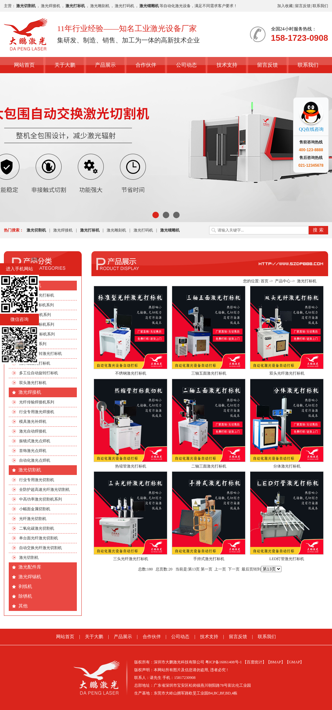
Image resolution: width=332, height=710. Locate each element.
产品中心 (282, 281)
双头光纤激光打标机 (286, 373)
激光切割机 (29, 470)
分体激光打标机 (287, 466)
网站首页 (24, 65)
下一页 (234, 569)
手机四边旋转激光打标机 (40, 353)
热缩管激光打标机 (130, 466)
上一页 (220, 569)
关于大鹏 (64, 65)
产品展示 (105, 65)
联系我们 (320, 6)
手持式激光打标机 (208, 559)
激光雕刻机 (100, 6)
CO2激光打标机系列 (36, 305)
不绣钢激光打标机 (130, 373)
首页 (264, 281)
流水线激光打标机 (34, 363)
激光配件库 (29, 567)
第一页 (206, 569)
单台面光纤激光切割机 (38, 538)
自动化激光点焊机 (34, 460)
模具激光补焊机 (32, 421)
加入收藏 (285, 6)
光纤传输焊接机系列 (36, 402)
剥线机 (25, 586)
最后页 (247, 569)
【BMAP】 (275, 662)
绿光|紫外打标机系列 (37, 334)
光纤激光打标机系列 (36, 324)
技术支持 (227, 65)
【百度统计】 (254, 662)
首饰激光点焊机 (32, 450)
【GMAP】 (294, 662)
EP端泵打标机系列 (35, 314)
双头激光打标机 (32, 382)
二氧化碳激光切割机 (36, 528)
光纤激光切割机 (32, 518)
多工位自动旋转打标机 (38, 373)
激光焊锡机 (29, 576)
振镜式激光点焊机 (34, 441)
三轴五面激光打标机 (208, 373)
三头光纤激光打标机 (130, 559)
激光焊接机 (50, 6)
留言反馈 (303, 6)
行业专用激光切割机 (36, 480)
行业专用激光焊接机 (36, 412)
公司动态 (186, 65)
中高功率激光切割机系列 (40, 499)
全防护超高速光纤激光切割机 (44, 489)
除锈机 (25, 596)
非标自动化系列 (32, 344)
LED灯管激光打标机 (286, 559)
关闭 (35, 259)
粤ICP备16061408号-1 (223, 662)
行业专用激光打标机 (36, 295)
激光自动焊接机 (32, 431)
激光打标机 (29, 285)
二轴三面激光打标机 (208, 466)
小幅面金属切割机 (34, 509)
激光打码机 (124, 6)
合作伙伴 (146, 65)
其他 (23, 605)
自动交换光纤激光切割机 (40, 548)
